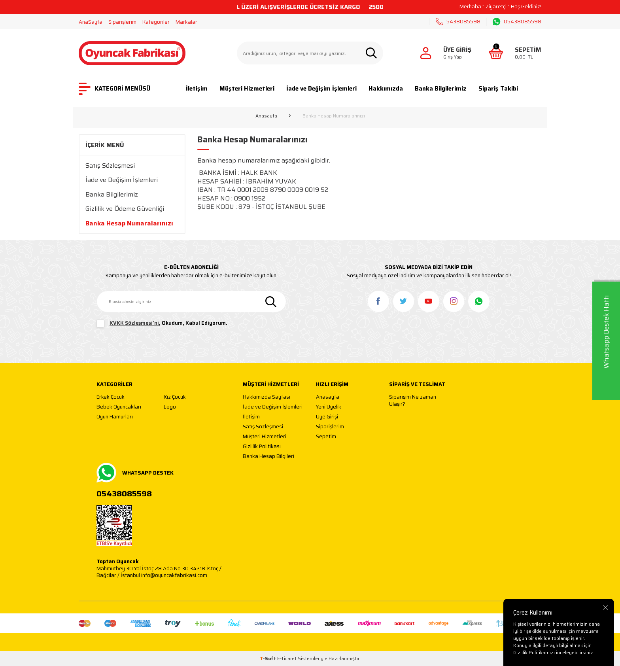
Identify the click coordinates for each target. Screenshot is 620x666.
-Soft (268, 658)
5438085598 (458, 21)
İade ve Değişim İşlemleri (321, 88)
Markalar (186, 22)
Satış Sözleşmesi (110, 165)
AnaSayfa (90, 22)
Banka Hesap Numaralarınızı (129, 223)
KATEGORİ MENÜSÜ (114, 89)
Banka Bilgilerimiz (441, 88)
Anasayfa (266, 116)
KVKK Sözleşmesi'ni (134, 323)
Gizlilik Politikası (262, 446)
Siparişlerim (122, 22)
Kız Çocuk (175, 397)
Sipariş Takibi (498, 88)
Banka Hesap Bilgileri (268, 456)
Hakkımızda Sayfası (266, 397)
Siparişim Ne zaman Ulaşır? (412, 400)
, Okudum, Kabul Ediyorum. (161, 323)
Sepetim (326, 437)
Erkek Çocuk (110, 397)
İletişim (197, 88)
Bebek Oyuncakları (118, 407)
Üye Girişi (327, 417)
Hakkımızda (386, 88)
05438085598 (517, 22)
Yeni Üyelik (328, 407)
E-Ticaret (287, 658)
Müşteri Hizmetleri (246, 88)
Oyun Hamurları (114, 417)
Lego (170, 407)
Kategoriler (156, 22)
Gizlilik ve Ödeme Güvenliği (124, 208)
